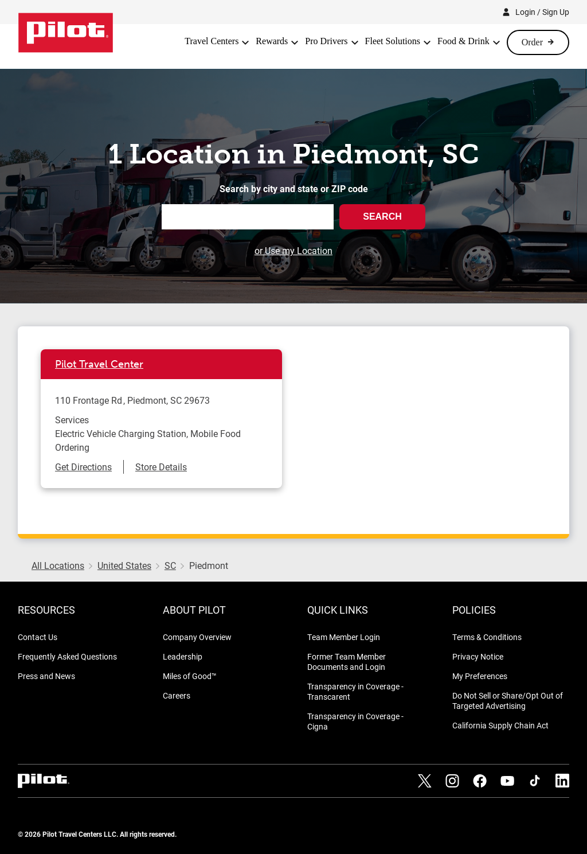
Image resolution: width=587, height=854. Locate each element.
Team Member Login (343, 636)
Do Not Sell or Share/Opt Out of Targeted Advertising (507, 700)
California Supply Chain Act (500, 725)
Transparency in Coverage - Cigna (355, 721)
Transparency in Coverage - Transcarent (355, 691)
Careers (176, 695)
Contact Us (37, 636)
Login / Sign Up (542, 11)
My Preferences (479, 675)
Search (382, 216)
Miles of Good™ (190, 675)
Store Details (161, 467)
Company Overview (197, 636)
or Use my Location (293, 250)
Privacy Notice (477, 656)
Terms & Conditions (487, 636)
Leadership (182, 656)
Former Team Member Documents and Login (346, 661)
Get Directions (83, 467)
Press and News (46, 675)
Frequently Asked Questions (67, 656)
